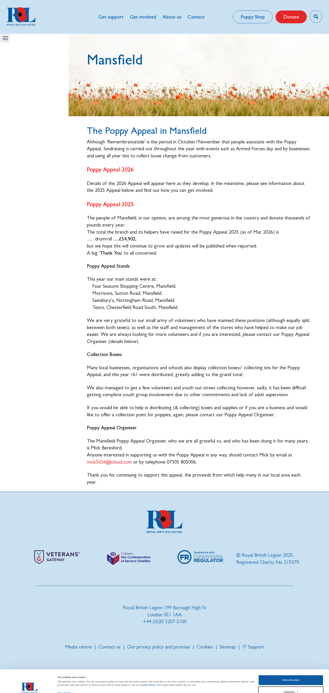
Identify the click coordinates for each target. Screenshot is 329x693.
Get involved (143, 17)
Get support (111, 17)
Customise (291, 670)
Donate (291, 17)
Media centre (78, 647)
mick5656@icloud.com (109, 462)
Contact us (109, 647)
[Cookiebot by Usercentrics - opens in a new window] (30, 685)
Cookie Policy (148, 664)
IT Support (253, 647)
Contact (196, 17)
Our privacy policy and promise (158, 647)
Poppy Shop (253, 17)
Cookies (204, 647)
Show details (64, 672)
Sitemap (228, 647)
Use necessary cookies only (291, 682)
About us (171, 17)
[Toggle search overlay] (316, 16)
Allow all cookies (290, 659)
